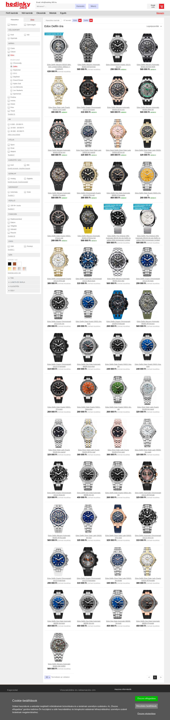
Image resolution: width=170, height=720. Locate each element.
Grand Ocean (16, 80)
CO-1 (13, 73)
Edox (11, 55)
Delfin (13, 67)
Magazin (160, 13)
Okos (32, 20)
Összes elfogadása (146, 698)
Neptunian (15, 70)
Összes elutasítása (146, 713)
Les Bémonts (16, 87)
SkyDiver (15, 77)
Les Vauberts (16, 90)
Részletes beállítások (146, 706)
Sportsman (15, 94)
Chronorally (16, 63)
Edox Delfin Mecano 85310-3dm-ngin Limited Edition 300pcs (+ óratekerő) (59, 67)
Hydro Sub (15, 84)
